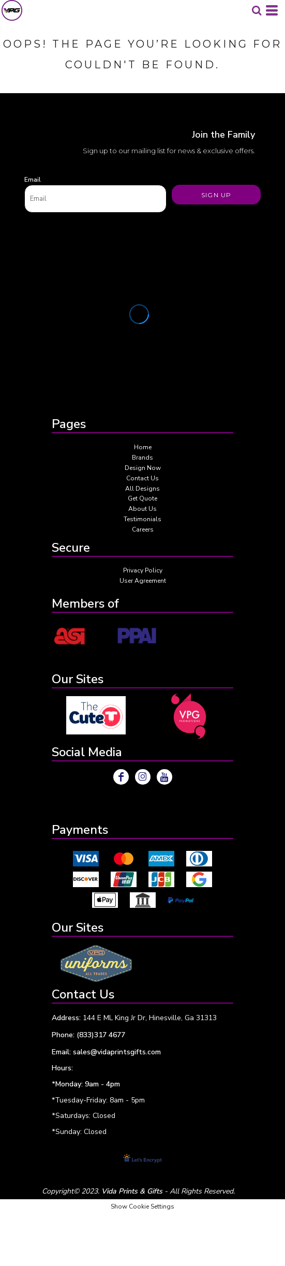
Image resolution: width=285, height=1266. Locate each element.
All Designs (142, 488)
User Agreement (142, 581)
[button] (96, 715)
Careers (143, 529)
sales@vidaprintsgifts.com (117, 1052)
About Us (142, 509)
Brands (142, 457)
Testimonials (142, 519)
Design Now (143, 468)
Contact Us (142, 478)
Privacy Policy (142, 570)
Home (143, 447)
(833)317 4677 (101, 1035)
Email (32, 179)
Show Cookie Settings (142, 1206)
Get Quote (142, 498)
